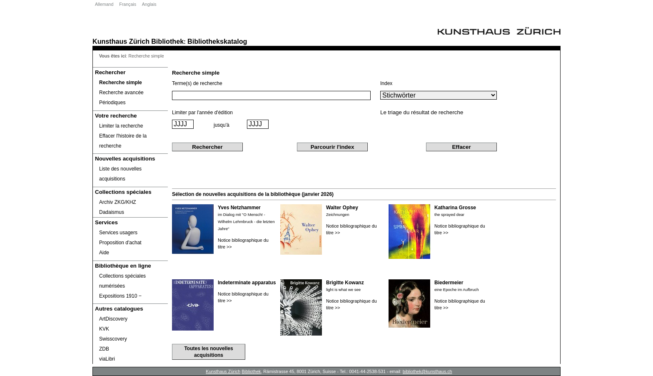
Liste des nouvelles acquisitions (120, 174)
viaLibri (107, 359)
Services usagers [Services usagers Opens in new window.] (118, 233)
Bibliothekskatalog (217, 41)
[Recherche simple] (130, 83)
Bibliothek (167, 41)
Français (127, 4)
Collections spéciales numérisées (122, 281)
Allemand (104, 4)
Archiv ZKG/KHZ (117, 202)
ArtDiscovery (113, 319)
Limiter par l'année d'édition (202, 112)
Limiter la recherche (121, 126)
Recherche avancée (121, 92)
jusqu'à (221, 125)
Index (386, 83)
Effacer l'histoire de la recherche (123, 141)
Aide (104, 253)
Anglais (149, 4)
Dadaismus (111, 212)
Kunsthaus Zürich (121, 41)
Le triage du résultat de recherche (421, 112)
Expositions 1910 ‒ (120, 296)
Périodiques (112, 102)
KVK (104, 329)
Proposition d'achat (120, 243)
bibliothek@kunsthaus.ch (427, 371)
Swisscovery (113, 339)
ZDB (104, 349)
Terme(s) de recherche (197, 83)
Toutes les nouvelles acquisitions (208, 352)
